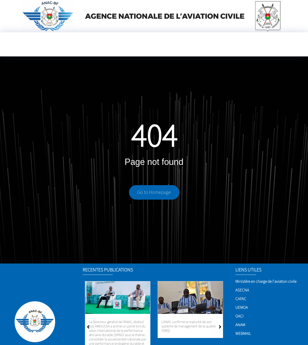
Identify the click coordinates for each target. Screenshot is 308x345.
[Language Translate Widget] (180, 49)
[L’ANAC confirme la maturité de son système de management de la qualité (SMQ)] (190, 297)
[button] (220, 327)
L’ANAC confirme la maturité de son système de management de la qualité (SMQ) (188, 326)
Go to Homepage (154, 193)
